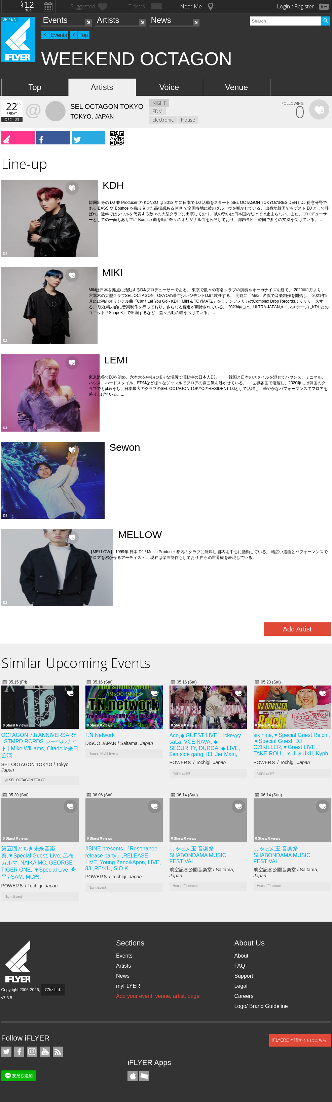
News (161, 20)
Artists (108, 20)
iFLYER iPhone (132, 1076)
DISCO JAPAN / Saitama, (119, 743)
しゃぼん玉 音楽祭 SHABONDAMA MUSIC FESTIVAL (198, 855)
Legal (240, 986)
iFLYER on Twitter (6, 1052)
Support (243, 976)
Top (83, 35)
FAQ (239, 966)
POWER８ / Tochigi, (198, 762)
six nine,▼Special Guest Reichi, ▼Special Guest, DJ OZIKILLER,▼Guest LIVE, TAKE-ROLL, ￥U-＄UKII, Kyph (292, 744)
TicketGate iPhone (144, 1076)
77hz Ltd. (52, 989)
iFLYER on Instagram (32, 1052)
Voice (169, 87)
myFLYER (128, 986)
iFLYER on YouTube (45, 1052)
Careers (243, 996)
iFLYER (18, 961)
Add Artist (297, 629)
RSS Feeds (58, 1052)
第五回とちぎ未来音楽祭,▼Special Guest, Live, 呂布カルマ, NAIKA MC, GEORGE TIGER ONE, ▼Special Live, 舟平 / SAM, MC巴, (39, 863)
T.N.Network (100, 735)
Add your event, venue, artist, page (157, 996)
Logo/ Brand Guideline (261, 1006)
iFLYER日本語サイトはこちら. (300, 1040)
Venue (236, 87)
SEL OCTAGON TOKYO (27, 780)
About (241, 956)
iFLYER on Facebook (19, 1052)
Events (55, 20)
